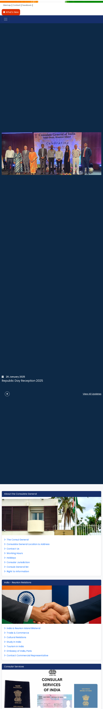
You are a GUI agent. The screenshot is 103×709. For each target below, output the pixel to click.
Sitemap (7, 5)
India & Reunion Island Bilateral (22, 628)
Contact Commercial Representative (26, 655)
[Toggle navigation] (6, 19)
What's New (11, 12)
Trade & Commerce (16, 632)
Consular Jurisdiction (17, 562)
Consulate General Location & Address (27, 544)
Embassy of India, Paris (18, 651)
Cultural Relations (15, 637)
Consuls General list (16, 567)
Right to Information (16, 571)
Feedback (27, 5)
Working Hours (13, 553)
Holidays (10, 557)
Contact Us (11, 548)
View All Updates (92, 394)
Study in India (12, 642)
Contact (16, 5)
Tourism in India (14, 646)
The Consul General (16, 539)
